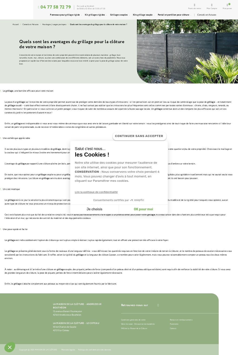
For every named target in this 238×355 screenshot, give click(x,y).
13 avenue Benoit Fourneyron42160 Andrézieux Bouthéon (67, 313)
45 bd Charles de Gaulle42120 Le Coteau (64, 328)
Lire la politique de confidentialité (96, 192)
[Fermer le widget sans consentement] (139, 136)
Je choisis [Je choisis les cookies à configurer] (94, 209)
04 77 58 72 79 (54, 7)
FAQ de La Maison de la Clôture (134, 328)
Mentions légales (68, 350)
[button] (9, 347)
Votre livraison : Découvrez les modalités (138, 324)
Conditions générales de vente (133, 320)
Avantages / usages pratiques (54, 24)
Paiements (174, 324)
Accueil (16, 24)
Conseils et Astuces (30, 24)
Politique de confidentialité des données (94, 350)
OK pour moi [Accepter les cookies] (143, 209)
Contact (173, 328)
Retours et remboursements (181, 320)
